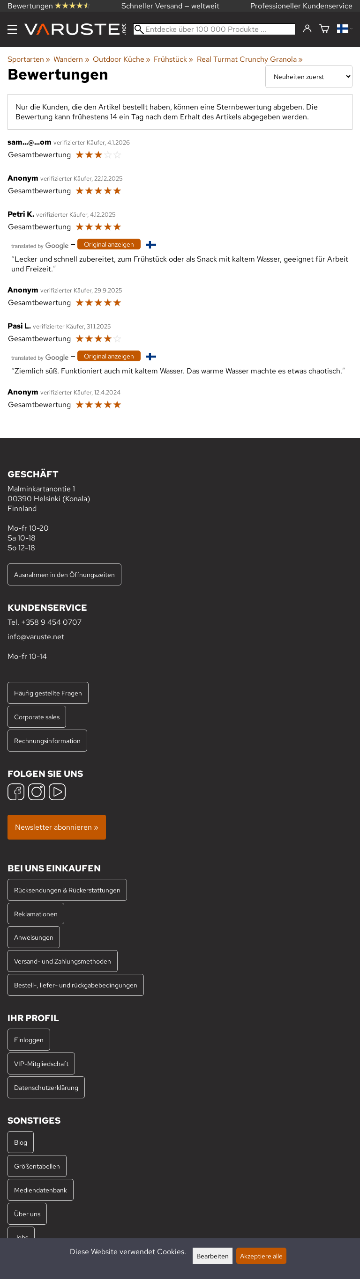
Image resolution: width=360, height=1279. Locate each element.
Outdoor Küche (121, 59)
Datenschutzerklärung (46, 1087)
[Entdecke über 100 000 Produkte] (214, 29)
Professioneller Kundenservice (301, 6)
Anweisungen (33, 937)
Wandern (71, 59)
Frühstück (173, 59)
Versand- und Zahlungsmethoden (62, 961)
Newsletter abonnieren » (56, 827)
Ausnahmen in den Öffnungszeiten (64, 574)
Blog (20, 1142)
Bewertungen (49, 6)
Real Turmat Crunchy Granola (250, 59)
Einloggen (29, 1039)
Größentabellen (37, 1166)
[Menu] (12, 29)
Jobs (21, 1237)
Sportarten (29, 59)
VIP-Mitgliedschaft (41, 1063)
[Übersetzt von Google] (39, 245)
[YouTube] (57, 793)
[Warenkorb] (324, 29)
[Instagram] (36, 793)
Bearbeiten (212, 1255)
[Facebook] (16, 793)
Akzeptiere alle (261, 1255)
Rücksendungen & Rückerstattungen (67, 889)
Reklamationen (36, 913)
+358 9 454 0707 (51, 622)
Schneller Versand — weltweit (170, 6)
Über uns (27, 1213)
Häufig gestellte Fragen (48, 692)
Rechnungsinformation (47, 740)
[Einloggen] (307, 29)
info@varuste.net (36, 637)
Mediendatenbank (40, 1189)
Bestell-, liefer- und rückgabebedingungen (75, 984)
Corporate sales (37, 716)
